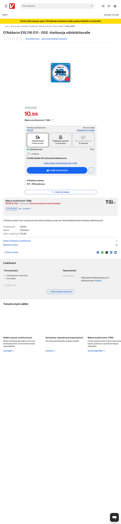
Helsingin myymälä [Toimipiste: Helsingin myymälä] (85, 130)
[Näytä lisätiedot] (60, 292)
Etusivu (6, 26)
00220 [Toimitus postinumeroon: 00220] (30, 130)
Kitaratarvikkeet (44, 26)
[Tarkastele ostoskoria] (115, 6)
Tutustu (50, 351)
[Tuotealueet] (6, 6)
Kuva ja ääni (15, 26)
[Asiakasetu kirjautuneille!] (91, 170)
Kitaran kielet (58, 26)
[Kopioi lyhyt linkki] (49, 252)
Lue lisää (8, 351)
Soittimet (33, 26)
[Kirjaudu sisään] (103, 6)
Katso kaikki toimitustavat (60, 163)
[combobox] (57, 6)
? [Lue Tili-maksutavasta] (52, 120)
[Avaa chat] (114, 517)
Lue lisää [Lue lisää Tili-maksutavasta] (26, 209)
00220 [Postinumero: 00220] (4, 15)
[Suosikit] (109, 6)
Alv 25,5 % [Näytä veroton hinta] (30, 108)
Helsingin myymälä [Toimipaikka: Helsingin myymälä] (111, 15)
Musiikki (25, 26)
